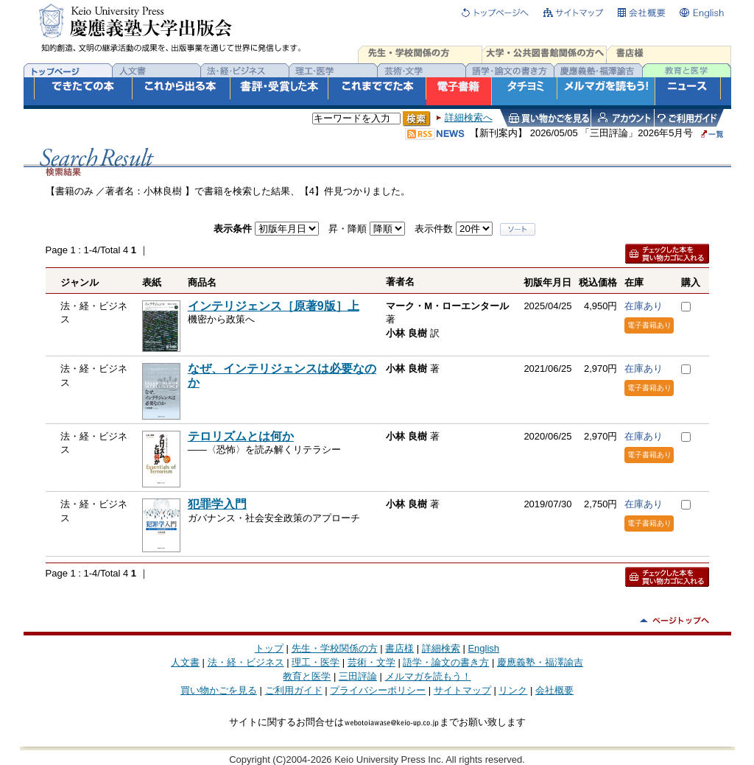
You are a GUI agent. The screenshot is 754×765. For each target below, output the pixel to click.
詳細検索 (441, 648)
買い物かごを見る (218, 690)
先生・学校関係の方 (335, 648)
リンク (512, 690)
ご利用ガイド (294, 690)
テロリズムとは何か (241, 436)
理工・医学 (315, 662)
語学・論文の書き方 (446, 662)
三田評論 (358, 676)
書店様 (399, 648)
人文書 (185, 662)
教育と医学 (307, 676)
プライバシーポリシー (378, 690)
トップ (269, 648)
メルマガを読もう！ (428, 676)
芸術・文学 (371, 662)
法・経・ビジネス (246, 662)
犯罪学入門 (217, 504)
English (483, 648)
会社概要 (554, 690)
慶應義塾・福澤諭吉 (540, 662)
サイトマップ (462, 690)
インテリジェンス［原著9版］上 (273, 306)
